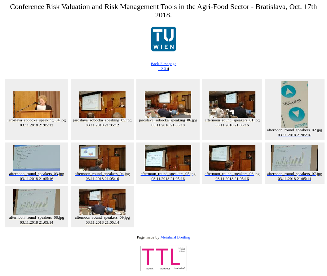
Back (155, 63)
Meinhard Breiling (175, 237)
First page (168, 63)
